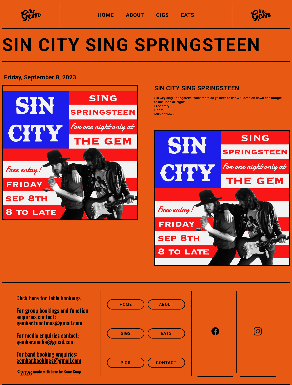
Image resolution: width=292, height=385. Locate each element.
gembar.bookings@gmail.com (48, 360)
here (34, 298)
